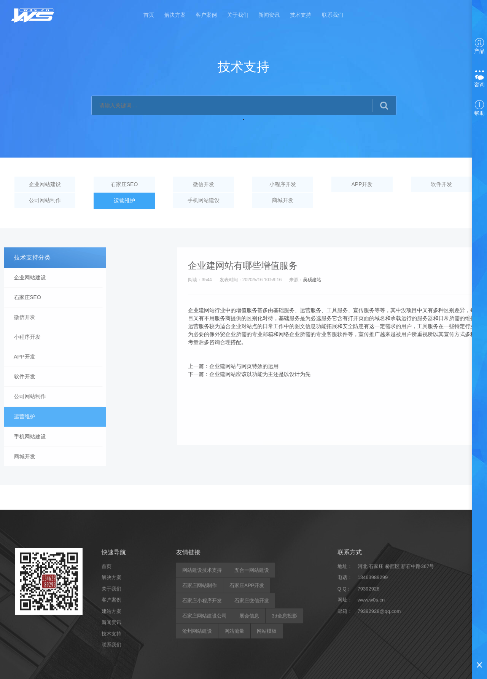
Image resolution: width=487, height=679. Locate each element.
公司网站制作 (45, 201)
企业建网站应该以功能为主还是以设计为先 (436, 374)
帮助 (479, 108)
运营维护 (124, 201)
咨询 (479, 80)
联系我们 (334, 16)
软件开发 (441, 185)
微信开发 (204, 185)
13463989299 (373, 675)
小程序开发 (283, 185)
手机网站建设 (204, 201)
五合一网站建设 (251, 667)
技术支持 (302, 16)
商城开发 (283, 201)
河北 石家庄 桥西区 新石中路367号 (396, 663)
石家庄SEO (124, 185)
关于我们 (238, 16)
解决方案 (174, 16)
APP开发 (362, 185)
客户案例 (206, 16)
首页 (147, 16)
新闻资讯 (270, 16)
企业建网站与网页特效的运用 (420, 366)
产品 (479, 46)
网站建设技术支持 (202, 667)
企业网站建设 (45, 185)
